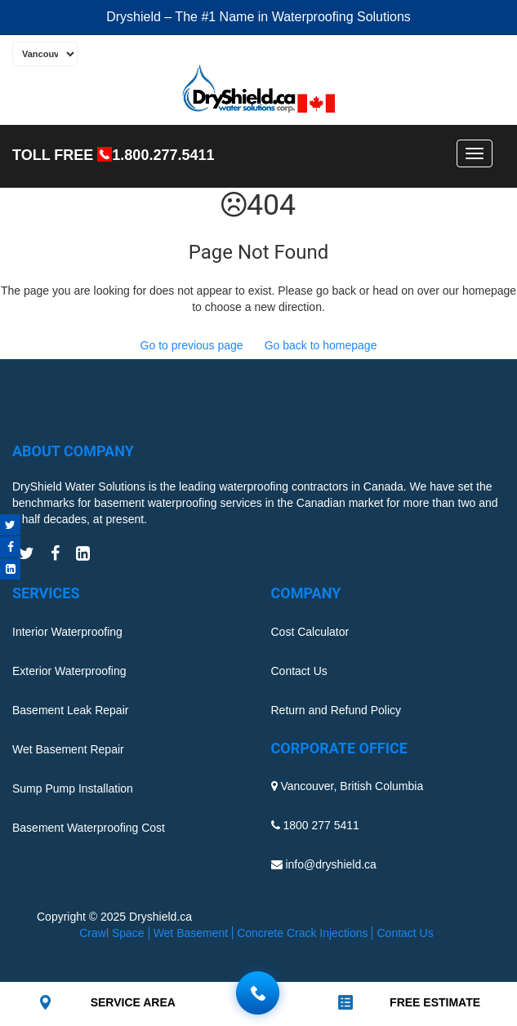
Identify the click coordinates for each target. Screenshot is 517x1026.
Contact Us (299, 670)
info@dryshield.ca (331, 864)
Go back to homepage (321, 345)
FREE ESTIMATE (435, 1002)
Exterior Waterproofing (69, 670)
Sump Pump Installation (72, 788)
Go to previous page (191, 345)
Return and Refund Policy (336, 710)
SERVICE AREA (133, 1002)
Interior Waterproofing (67, 631)
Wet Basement (191, 932)
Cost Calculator (310, 631)
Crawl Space (111, 932)
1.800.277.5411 (163, 155)
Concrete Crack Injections (302, 932)
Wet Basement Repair (68, 749)
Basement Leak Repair (70, 710)
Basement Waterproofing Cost (88, 827)
